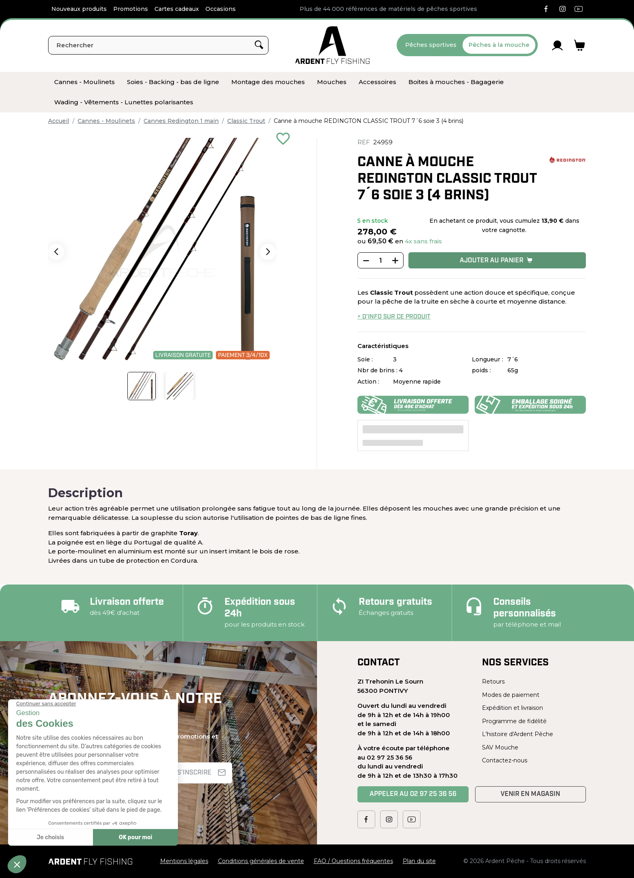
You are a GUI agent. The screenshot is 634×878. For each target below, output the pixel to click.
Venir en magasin (530, 794)
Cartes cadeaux (176, 9)
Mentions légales (184, 861)
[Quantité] (380, 261)
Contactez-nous (504, 760)
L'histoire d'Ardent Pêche (517, 734)
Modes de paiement (510, 695)
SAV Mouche (500, 747)
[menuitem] (84, 82)
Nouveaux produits (79, 9)
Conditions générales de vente (261, 861)
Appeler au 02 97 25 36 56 (413, 794)
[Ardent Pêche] (332, 45)
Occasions (220, 9)
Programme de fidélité (514, 721)
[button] (56, 252)
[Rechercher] (158, 45)
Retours (493, 681)
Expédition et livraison (512, 707)
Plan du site (419, 861)
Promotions (130, 9)
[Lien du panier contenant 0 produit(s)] (579, 45)
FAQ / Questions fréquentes (353, 861)
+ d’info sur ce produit (394, 317)
